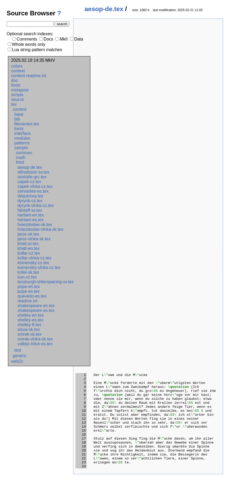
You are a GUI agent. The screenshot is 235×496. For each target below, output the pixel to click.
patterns (22, 143)
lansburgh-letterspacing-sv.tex (45, 282)
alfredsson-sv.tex (33, 172)
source (17, 99)
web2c (17, 361)
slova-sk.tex (28, 329)
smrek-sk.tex (29, 334)
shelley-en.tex (30, 315)
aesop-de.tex (29, 167)
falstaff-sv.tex (29, 210)
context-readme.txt (28, 75)
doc (14, 80)
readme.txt (27, 301)
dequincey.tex (30, 196)
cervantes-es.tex (32, 191)
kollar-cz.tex (28, 253)
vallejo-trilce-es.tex (34, 344)
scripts (17, 94)
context (18, 71)
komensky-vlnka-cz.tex (38, 267)
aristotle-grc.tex (31, 177)
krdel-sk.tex (28, 272)
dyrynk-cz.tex (29, 200)
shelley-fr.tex (29, 324)
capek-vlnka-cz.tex (35, 186)
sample (21, 147)
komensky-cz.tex (33, 262)
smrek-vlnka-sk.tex (35, 339)
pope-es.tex (28, 291)
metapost (20, 90)
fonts (15, 85)
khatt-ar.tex (27, 243)
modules (22, 138)
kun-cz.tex (27, 277)
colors (17, 66)
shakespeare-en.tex (36, 305)
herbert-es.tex (30, 220)
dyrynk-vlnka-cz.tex (35, 205)
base (19, 114)
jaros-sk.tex (28, 234)
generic (19, 355)
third (20, 162)
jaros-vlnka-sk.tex (33, 239)
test (17, 350)
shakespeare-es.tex (36, 310)
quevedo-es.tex (31, 296)
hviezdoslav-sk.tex (34, 224)
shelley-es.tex (30, 320)
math (20, 157)
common (24, 152)
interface (22, 133)
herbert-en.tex (30, 215)
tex (14, 104)
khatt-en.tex (28, 248)
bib (17, 119)
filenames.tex (26, 124)
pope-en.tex (28, 286)
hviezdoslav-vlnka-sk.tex (40, 229)
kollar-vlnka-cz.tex (34, 258)
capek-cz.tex (29, 181)
